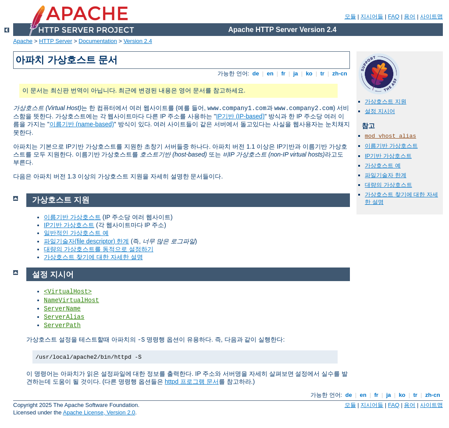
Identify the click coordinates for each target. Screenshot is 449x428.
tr (322, 73)
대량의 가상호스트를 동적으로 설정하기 (98, 249)
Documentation (97, 41)
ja (295, 73)
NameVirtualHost (71, 300)
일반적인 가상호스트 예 (76, 232)
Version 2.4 (138, 41)
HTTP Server (55, 41)
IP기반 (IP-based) (240, 116)
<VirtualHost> (68, 291)
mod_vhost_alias (390, 136)
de (255, 73)
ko (309, 73)
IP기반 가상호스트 (388, 156)
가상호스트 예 (383, 165)
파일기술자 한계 (385, 175)
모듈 (350, 16)
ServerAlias (64, 317)
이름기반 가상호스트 (391, 146)
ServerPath (62, 325)
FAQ (393, 16)
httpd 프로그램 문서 (192, 381)
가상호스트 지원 (385, 101)
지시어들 (371, 16)
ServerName (62, 308)
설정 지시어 (380, 111)
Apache (22, 41)
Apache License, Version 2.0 (99, 412)
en (270, 73)
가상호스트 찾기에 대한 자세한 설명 (93, 256)
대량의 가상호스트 (388, 185)
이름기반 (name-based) (82, 124)
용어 (409, 16)
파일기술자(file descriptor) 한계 (86, 241)
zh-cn (340, 73)
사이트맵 (431, 16)
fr (283, 73)
